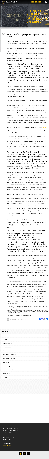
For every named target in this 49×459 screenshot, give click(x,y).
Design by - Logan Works (35, 457)
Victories (5, 377)
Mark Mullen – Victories (9, 358)
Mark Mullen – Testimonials (10, 355)
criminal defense (7, 343)
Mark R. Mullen (23, 319)
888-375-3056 (8, 445)
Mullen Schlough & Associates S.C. (19, 457)
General (5, 351)
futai (44, 128)
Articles (5, 339)
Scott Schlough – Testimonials (10, 366)
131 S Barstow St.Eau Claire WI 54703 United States (9, 438)
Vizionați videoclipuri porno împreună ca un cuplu (26, 35)
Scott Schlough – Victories (9, 370)
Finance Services (7, 347)
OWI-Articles (6, 362)
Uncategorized (6, 374)
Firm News (16, 319)
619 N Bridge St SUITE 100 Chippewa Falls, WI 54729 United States (11, 430)
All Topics (5, 336)
